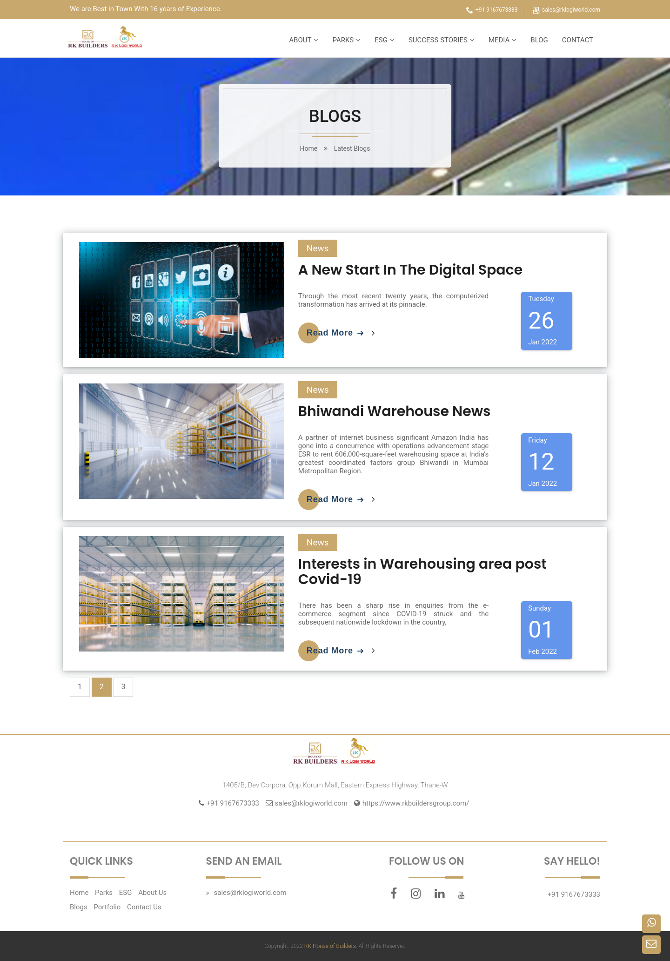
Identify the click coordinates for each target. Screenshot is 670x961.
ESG (381, 40)
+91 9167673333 (492, 10)
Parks (104, 892)
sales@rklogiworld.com (566, 10)
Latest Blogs (352, 148)
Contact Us (144, 907)
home (309, 148)
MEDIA (499, 40)
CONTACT (577, 40)
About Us (152, 892)
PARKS (343, 40)
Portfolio (107, 907)
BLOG (539, 40)
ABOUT (300, 40)
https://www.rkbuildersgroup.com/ (415, 803)
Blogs (78, 907)
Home (79, 892)
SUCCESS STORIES (438, 40)
